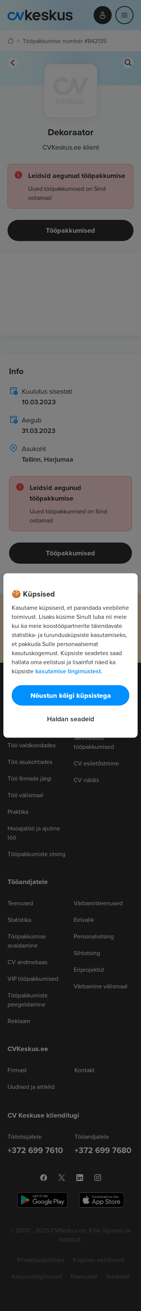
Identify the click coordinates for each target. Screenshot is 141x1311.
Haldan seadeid (70, 719)
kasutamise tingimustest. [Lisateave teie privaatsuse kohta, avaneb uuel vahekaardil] (68, 671)
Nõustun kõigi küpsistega (70, 695)
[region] (70, 656)
